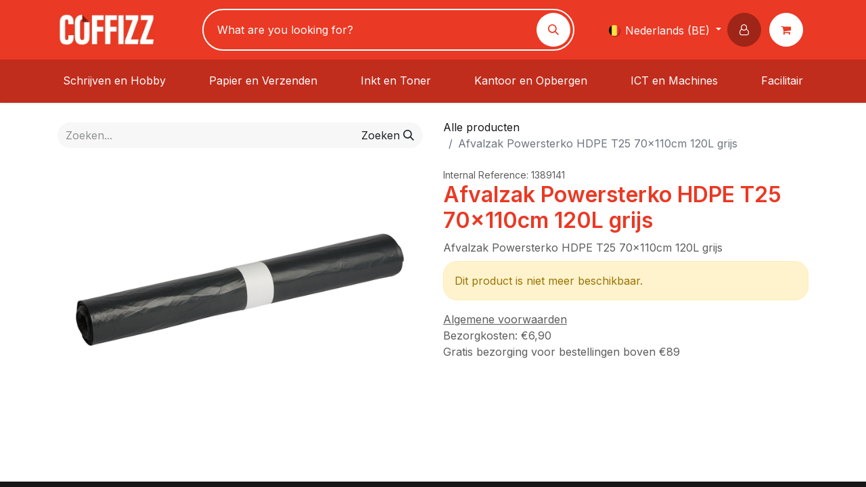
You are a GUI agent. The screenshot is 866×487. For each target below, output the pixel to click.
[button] (747, 30)
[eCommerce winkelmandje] (788, 30)
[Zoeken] (553, 30)
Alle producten (481, 127)
